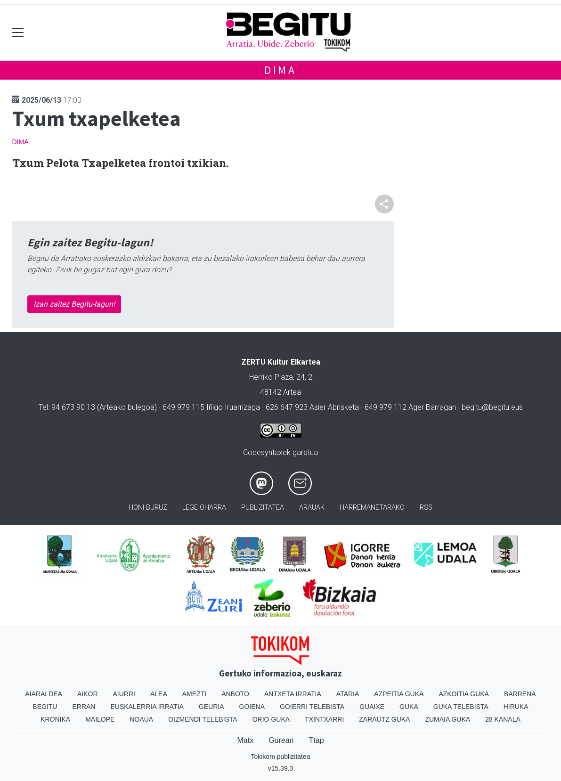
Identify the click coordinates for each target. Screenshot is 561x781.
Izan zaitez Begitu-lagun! (74, 304)
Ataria (347, 694)
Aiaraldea (43, 694)
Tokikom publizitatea (280, 756)
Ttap (316, 740)
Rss (426, 508)
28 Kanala (502, 719)
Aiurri (124, 694)
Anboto (235, 694)
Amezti (194, 694)
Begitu (45, 706)
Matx (245, 740)
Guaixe (371, 706)
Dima (280, 70)
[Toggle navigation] (18, 32)
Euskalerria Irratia (146, 706)
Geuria (211, 706)
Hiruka (516, 706)
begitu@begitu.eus (492, 407)
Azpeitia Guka (398, 694)
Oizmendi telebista (202, 719)
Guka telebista (460, 706)
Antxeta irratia (292, 694)
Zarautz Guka (384, 719)
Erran (83, 706)
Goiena (252, 706)
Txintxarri (324, 719)
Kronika (55, 719)
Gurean (280, 740)
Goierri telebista (312, 706)
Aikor (87, 694)
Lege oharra (204, 508)
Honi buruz (148, 508)
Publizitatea (262, 508)
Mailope (99, 719)
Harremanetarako (372, 508)
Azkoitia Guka (464, 694)
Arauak (312, 508)
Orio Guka (271, 719)
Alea (158, 694)
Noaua (141, 719)
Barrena (520, 694)
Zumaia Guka (447, 719)
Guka (408, 706)
